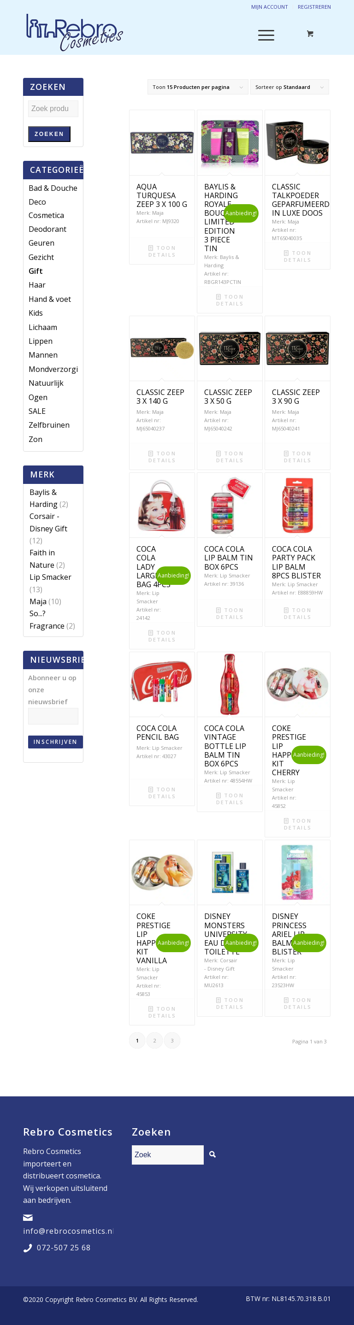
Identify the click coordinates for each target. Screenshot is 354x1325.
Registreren (314, 6)
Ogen (38, 397)
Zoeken (49, 134)
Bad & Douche (53, 188)
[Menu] (261, 34)
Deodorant (47, 229)
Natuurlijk (46, 383)
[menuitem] (286, 1298)
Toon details (162, 250)
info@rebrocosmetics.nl (69, 1231)
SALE (37, 411)
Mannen (43, 355)
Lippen (41, 341)
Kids (36, 313)
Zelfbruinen (49, 425)
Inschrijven (55, 742)
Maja (38, 601)
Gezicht (41, 257)
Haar (37, 285)
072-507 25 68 (64, 1248)
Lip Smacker (50, 577)
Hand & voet (50, 299)
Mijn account (269, 6)
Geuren (41, 243)
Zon (35, 439)
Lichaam (43, 327)
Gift (36, 271)
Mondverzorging (58, 369)
